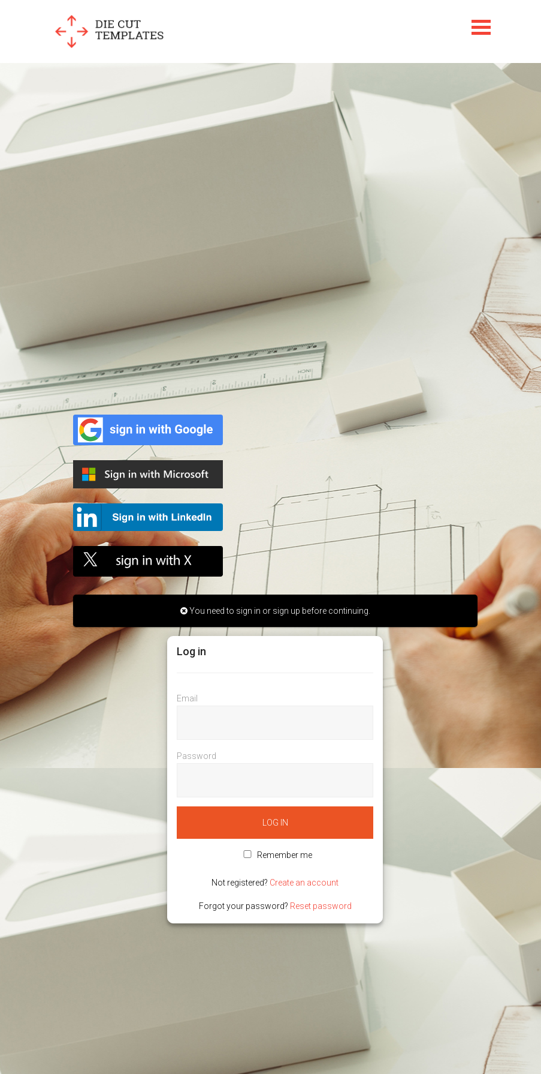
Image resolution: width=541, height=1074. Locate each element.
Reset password (321, 906)
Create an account (304, 882)
